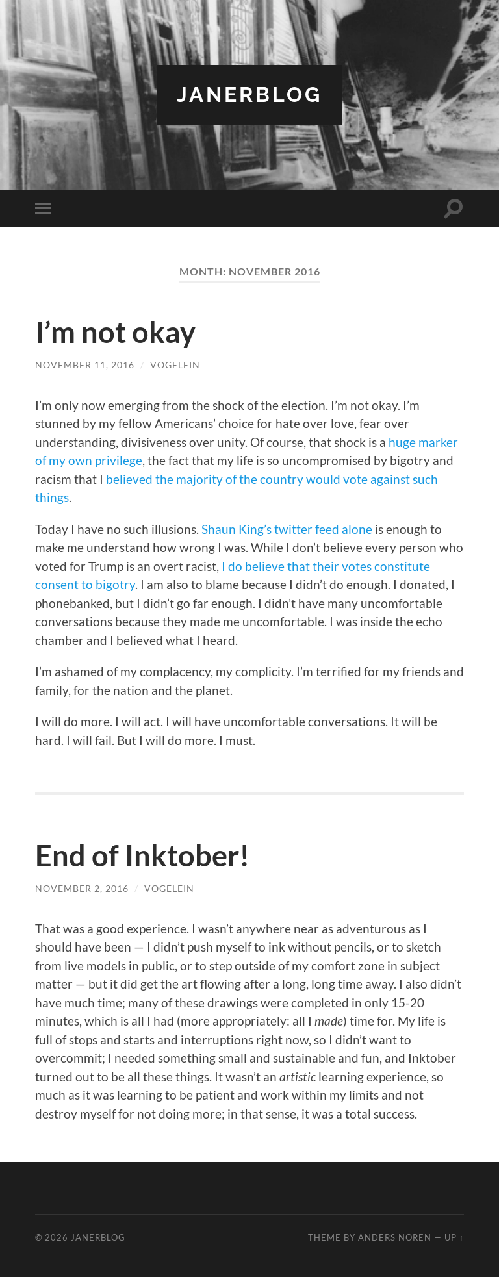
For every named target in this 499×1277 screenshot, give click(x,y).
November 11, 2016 (84, 364)
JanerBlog (249, 94)
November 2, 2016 (82, 888)
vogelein (175, 364)
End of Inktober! (142, 855)
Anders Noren (394, 1237)
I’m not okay (115, 331)
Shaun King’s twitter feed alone (286, 529)
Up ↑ (454, 1237)
